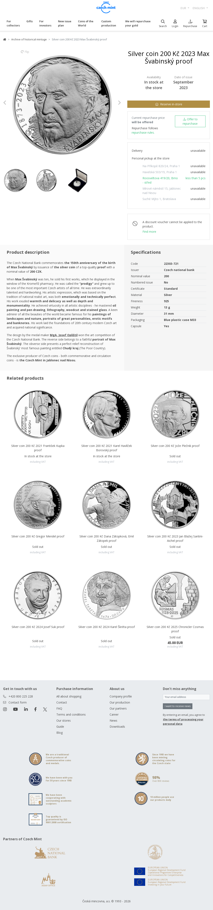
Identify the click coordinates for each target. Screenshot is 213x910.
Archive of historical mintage (29, 39)
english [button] (199, 8)
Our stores (63, 720)
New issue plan (64, 23)
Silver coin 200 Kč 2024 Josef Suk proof (38, 627)
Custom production (108, 23)
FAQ (59, 708)
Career (114, 714)
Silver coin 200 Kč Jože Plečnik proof (175, 446)
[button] (12, 102)
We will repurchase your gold (138, 23)
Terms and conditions (71, 714)
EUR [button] (184, 8)
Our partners (118, 708)
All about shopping (68, 696)
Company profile (121, 696)
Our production (120, 702)
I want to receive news (178, 706)
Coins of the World (85, 23)
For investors (45, 23)
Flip (25, 53)
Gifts (29, 21)
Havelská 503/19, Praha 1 (159, 172)
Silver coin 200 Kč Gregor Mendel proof (37, 536)
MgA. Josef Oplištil (64, 335)
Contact (61, 702)
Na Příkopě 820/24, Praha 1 (161, 166)
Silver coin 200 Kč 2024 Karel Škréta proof (106, 627)
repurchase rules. (143, 132)
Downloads (117, 726)
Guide (60, 726)
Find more (149, 232)
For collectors (13, 23)
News (113, 720)
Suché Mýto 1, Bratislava (159, 199)
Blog (59, 733)
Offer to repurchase (190, 121)
